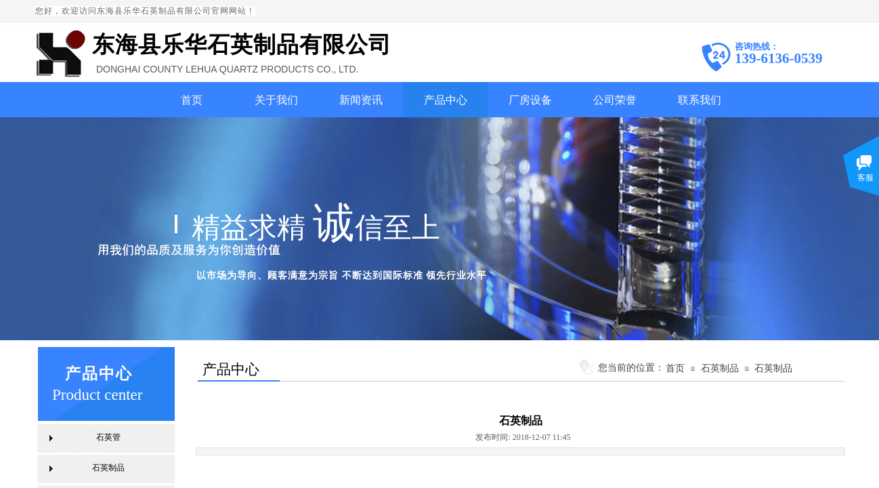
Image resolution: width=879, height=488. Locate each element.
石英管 (108, 437)
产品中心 (445, 100)
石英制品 (720, 368)
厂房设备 (530, 100)
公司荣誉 (615, 100)
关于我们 (276, 100)
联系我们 (699, 100)
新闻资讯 (361, 100)
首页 (191, 100)
